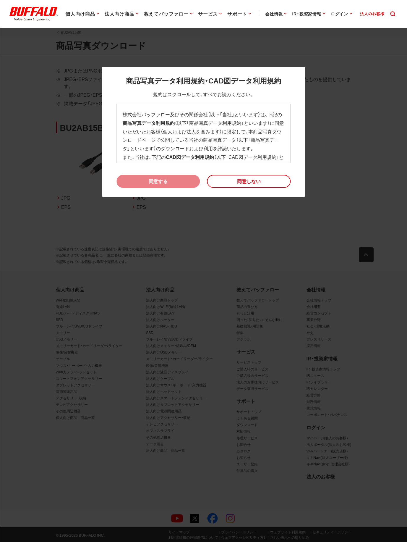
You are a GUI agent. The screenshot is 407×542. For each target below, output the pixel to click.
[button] (248, 181)
